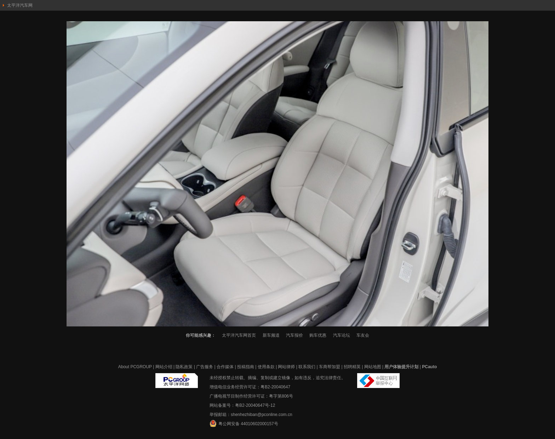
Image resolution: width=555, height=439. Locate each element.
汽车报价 (294, 335)
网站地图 (372, 366)
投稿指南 (245, 366)
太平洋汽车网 (20, 5)
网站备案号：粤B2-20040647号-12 (242, 405)
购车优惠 (317, 335)
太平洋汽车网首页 (239, 335)
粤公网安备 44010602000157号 (244, 423)
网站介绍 (163, 366)
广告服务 (204, 366)
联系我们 (306, 366)
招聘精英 (352, 366)
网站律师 (286, 366)
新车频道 (271, 335)
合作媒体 (225, 366)
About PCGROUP (135, 366)
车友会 (362, 335)
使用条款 (266, 366)
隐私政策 (184, 366)
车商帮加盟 (329, 366)
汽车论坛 (341, 335)
